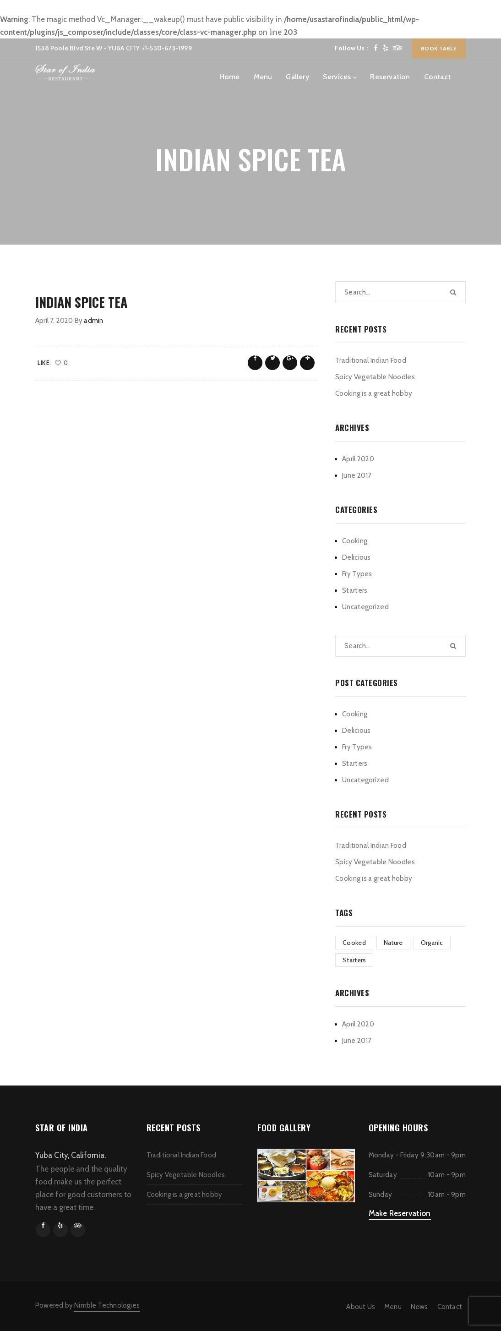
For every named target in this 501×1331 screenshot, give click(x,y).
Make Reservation (400, 1213)
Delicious (356, 557)
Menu (263, 76)
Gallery (297, 76)
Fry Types (357, 574)
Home (229, 76)
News (419, 1307)
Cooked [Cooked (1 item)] (354, 942)
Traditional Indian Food (370, 360)
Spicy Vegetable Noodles (375, 377)
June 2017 (357, 475)
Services (337, 76)
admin (93, 320)
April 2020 (358, 459)
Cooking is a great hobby (373, 393)
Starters (354, 590)
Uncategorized (365, 607)
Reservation (390, 76)
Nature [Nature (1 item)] (393, 942)
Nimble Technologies (107, 1305)
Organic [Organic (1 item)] (432, 942)
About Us (360, 1307)
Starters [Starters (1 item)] (354, 960)
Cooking (354, 541)
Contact (437, 76)
